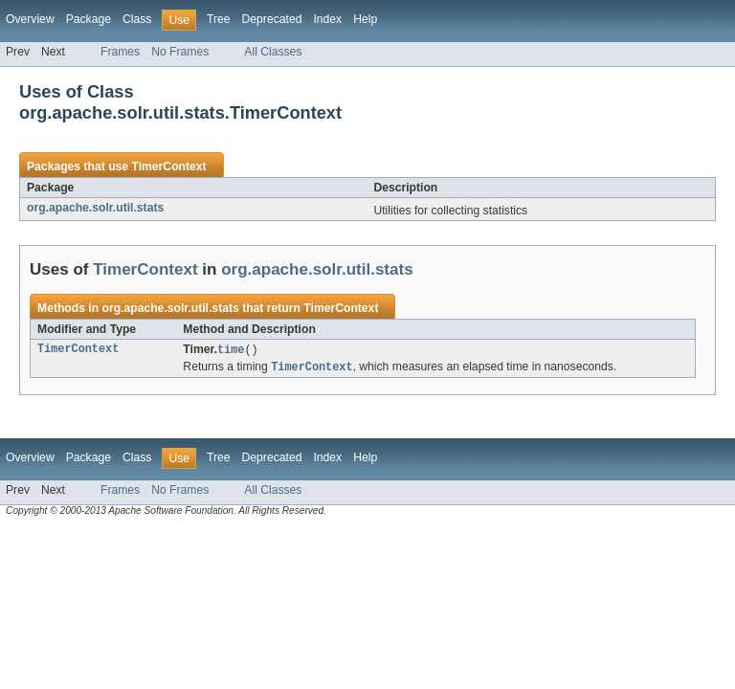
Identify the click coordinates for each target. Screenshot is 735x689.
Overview (30, 19)
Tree (219, 19)
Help (365, 19)
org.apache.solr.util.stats (95, 207)
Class (136, 19)
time (230, 350)
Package (88, 19)
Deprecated (272, 19)
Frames (120, 51)
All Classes (272, 51)
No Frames (180, 51)
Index (327, 19)
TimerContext (168, 166)
